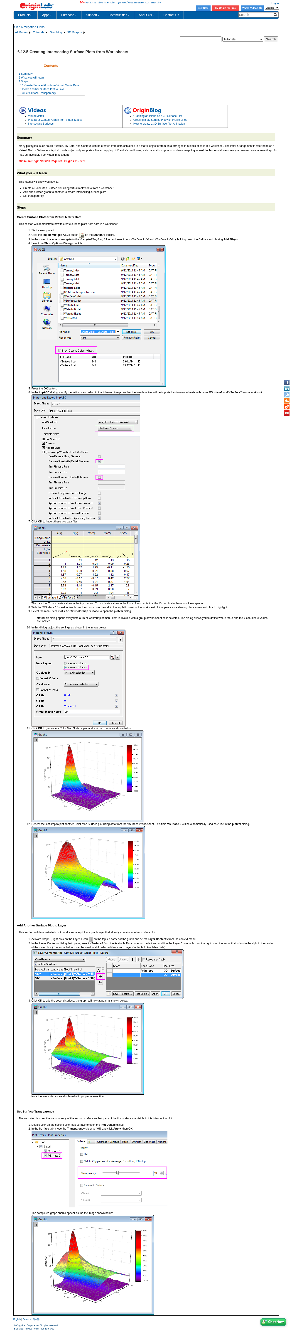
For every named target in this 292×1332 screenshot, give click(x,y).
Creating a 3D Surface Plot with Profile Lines (160, 119)
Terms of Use (47, 1328)
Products (25, 15)
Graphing (56, 32)
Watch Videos (252, 8)
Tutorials (38, 32)
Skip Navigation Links (29, 27)
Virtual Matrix (36, 116)
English (17, 1319)
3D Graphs (74, 32)
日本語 (36, 1319)
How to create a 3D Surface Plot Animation (159, 123)
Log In (275, 3)
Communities (119, 15)
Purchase (69, 15)
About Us (146, 15)
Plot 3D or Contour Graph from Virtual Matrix (55, 119)
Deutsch (26, 1319)
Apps (47, 15)
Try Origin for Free (225, 8)
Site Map (18, 1328)
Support (92, 15)
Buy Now (203, 8)
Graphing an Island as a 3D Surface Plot (157, 116)
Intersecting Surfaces (41, 123)
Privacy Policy (32, 1328)
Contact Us (171, 15)
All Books (21, 32)
